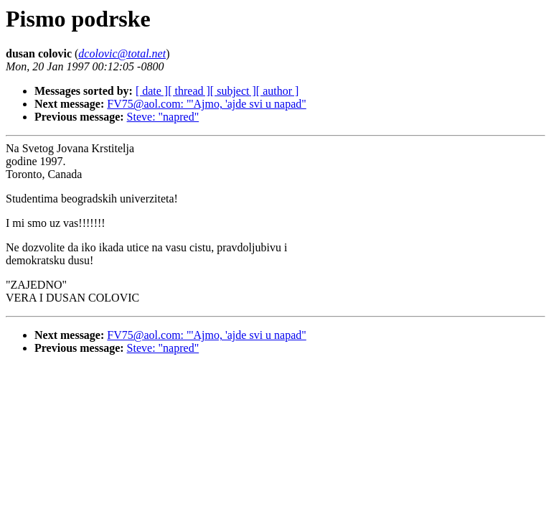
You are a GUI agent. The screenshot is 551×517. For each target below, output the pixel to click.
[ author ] (277, 91)
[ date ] (152, 91)
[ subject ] (233, 91)
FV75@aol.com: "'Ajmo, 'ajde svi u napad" (206, 104)
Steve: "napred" (163, 117)
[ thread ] (189, 91)
